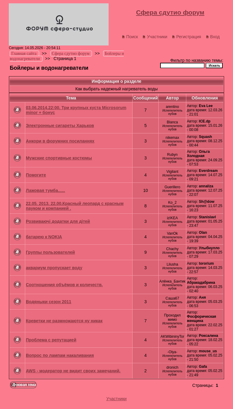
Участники (154, 36)
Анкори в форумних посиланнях (60, 141)
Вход (213, 36)
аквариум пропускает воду (54, 267)
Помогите (36, 175)
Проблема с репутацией (51, 339)
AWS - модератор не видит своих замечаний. (73, 370)
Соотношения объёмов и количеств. (64, 284)
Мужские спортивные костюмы (59, 158)
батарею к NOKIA (44, 236)
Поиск (130, 36)
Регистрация (186, 36)
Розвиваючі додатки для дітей (58, 221)
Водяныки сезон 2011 (48, 301)
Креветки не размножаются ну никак (64, 320)
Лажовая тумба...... (45, 190)
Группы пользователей (50, 252)
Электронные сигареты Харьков (60, 125)
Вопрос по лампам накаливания (60, 355)
